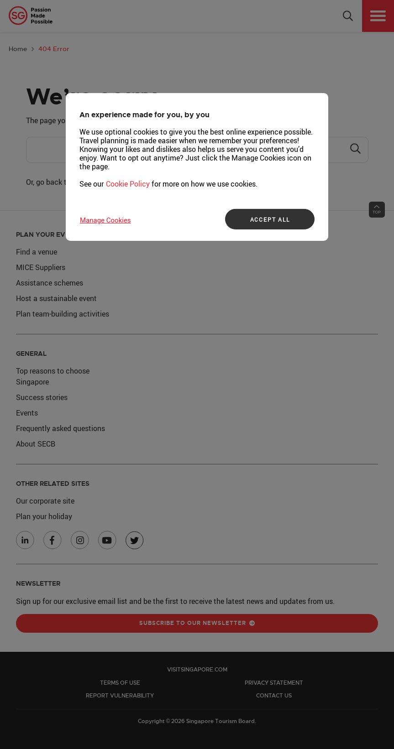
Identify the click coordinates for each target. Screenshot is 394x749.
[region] (197, 167)
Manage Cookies (105, 220)
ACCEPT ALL (270, 219)
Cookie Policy (128, 184)
